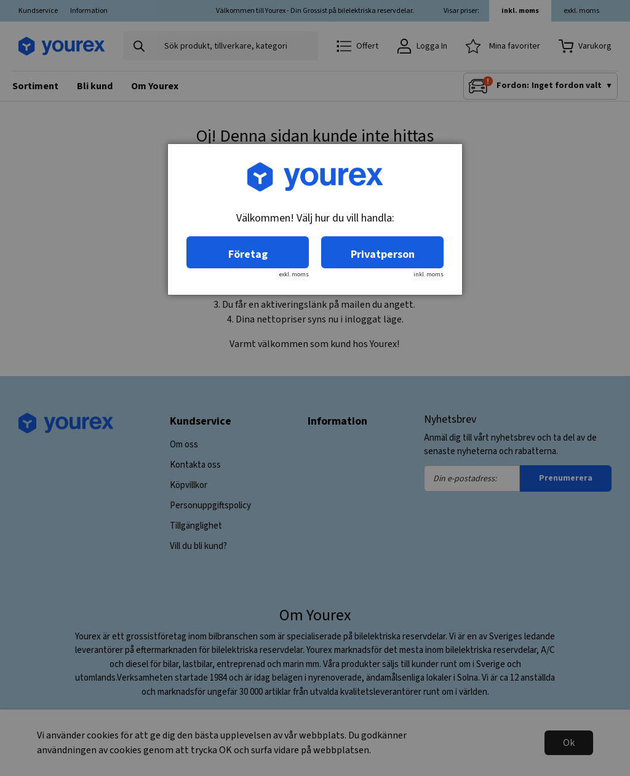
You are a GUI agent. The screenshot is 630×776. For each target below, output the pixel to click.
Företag (248, 254)
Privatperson (383, 254)
